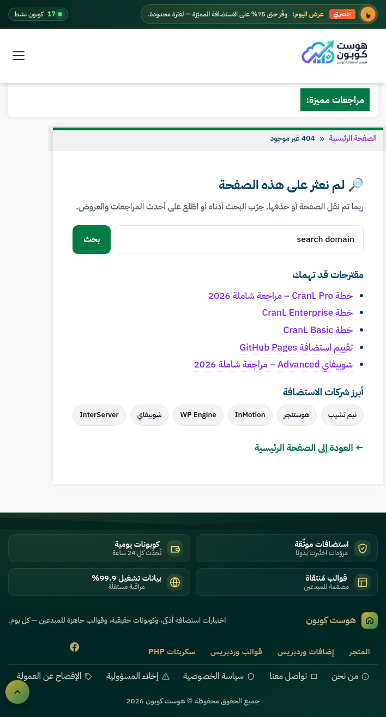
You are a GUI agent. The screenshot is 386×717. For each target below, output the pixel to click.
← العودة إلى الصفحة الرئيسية (309, 448)
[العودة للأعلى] (17, 692)
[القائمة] (18, 55)
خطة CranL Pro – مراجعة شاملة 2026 (280, 295)
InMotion (250, 414)
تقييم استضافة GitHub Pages (296, 347)
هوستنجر (297, 414)
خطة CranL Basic (318, 330)
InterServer (99, 414)
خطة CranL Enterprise (307, 312)
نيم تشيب (342, 414)
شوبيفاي (149, 414)
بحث (91, 239)
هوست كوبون (342, 620)
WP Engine (198, 414)
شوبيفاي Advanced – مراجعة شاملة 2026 (273, 364)
